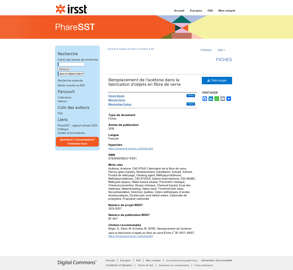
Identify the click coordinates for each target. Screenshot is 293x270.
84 (152, 49)
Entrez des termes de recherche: (78, 59)
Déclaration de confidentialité (174, 265)
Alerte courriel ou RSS (71, 85)
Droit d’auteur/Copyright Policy (182, 260)
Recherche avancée (70, 80)
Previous (207, 49)
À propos (125, 260)
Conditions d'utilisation (119, 265)
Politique (63, 129)
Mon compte (153, 260)
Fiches (144, 49)
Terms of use (145, 265)
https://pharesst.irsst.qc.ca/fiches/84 (130, 148)
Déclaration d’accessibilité (216, 260)
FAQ (60, 113)
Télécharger (217, 80)
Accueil (112, 49)
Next (220, 49)
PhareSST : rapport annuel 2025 (77, 125)
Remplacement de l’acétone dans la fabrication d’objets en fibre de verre (144, 82)
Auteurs (62, 101)
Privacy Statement (204, 265)
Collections (64, 97)
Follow (191, 95)
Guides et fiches (128, 49)
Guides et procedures (71, 132)
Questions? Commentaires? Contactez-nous (77, 141)
